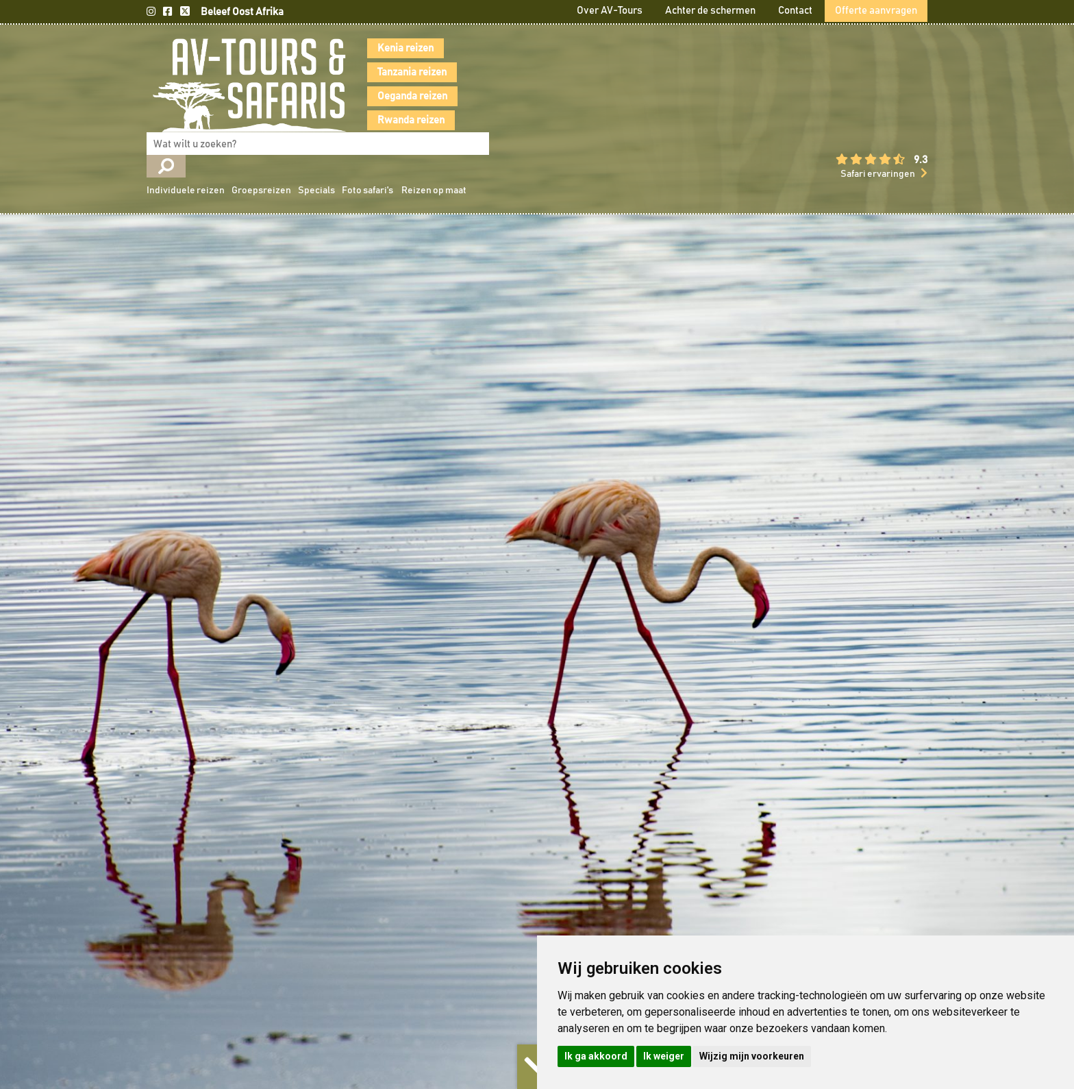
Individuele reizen (586, 74)
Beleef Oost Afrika (242, 12)
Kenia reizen (386, 48)
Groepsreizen (662, 74)
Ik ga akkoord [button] (595, 1056)
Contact (795, 10)
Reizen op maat (834, 74)
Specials (717, 74)
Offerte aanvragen (876, 10)
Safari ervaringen (877, 125)
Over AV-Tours (609, 10)
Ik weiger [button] (663, 1056)
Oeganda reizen (392, 96)
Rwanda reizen (391, 120)
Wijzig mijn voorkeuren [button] (751, 1056)
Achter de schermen (710, 10)
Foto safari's (768, 74)
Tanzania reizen (392, 72)
